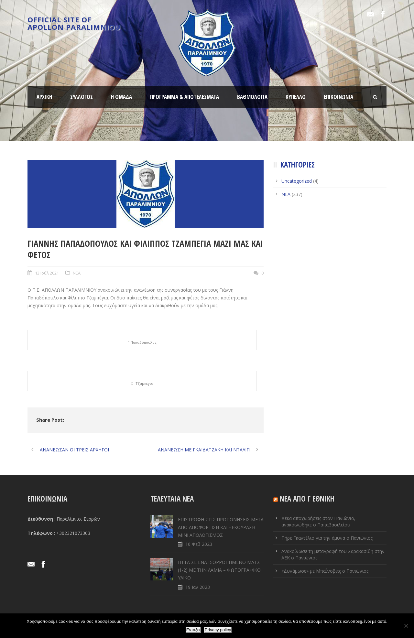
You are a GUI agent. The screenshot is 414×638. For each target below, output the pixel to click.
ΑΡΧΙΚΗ (44, 97)
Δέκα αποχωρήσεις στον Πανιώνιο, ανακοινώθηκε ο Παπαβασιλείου (318, 521)
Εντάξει (193, 629)
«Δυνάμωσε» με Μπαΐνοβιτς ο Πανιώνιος (324, 571)
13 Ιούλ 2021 (47, 273)
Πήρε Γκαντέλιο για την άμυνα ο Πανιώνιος (327, 538)
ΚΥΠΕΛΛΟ (296, 97)
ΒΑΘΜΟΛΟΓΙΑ (252, 97)
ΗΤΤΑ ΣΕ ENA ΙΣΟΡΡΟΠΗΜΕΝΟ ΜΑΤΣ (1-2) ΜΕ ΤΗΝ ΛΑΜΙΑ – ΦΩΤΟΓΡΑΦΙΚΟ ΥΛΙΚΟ (219, 570)
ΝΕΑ (77, 273)
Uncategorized (296, 181)
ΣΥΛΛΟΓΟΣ (81, 97)
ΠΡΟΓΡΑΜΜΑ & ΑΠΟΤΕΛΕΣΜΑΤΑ (184, 97)
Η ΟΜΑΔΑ (121, 97)
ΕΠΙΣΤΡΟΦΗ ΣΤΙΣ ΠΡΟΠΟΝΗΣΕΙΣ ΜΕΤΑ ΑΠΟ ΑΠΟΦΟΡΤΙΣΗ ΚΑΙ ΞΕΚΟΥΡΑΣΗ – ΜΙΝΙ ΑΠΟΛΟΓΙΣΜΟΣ (221, 527)
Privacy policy (218, 629)
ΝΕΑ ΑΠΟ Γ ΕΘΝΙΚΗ (307, 498)
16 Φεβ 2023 (198, 544)
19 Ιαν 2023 (197, 587)
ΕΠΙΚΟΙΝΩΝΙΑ (338, 97)
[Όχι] (406, 625)
